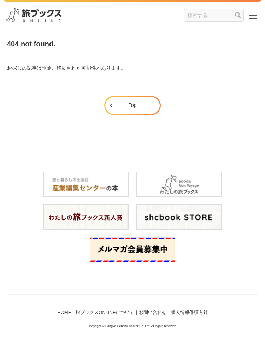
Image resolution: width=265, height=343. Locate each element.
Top (133, 105)
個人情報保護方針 (189, 312)
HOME (64, 312)
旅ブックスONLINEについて (105, 312)
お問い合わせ (152, 312)
